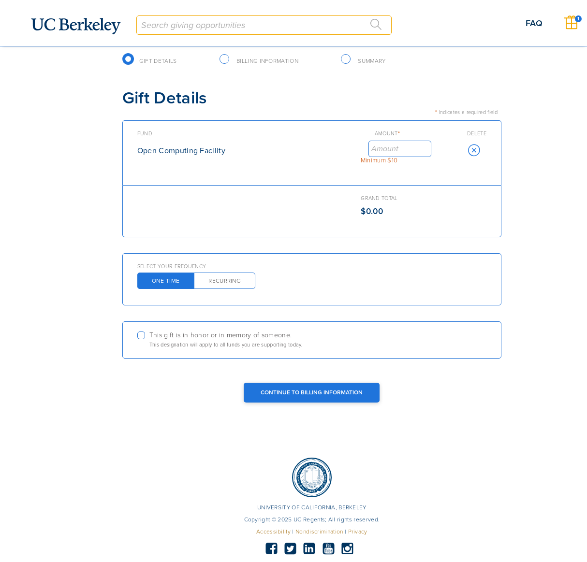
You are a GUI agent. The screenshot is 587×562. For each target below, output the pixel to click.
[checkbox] (311, 339)
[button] (474, 150)
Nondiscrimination (319, 531)
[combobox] (264, 25)
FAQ (534, 23)
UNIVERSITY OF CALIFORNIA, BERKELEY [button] (312, 507)
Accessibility (273, 531)
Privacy (357, 531)
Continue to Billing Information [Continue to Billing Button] (312, 392)
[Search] (376, 24)
